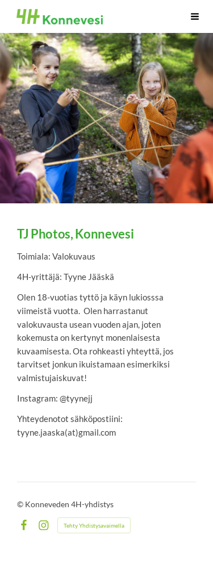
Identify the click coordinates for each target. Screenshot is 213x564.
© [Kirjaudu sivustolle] (21, 504)
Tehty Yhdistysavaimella (94, 525)
